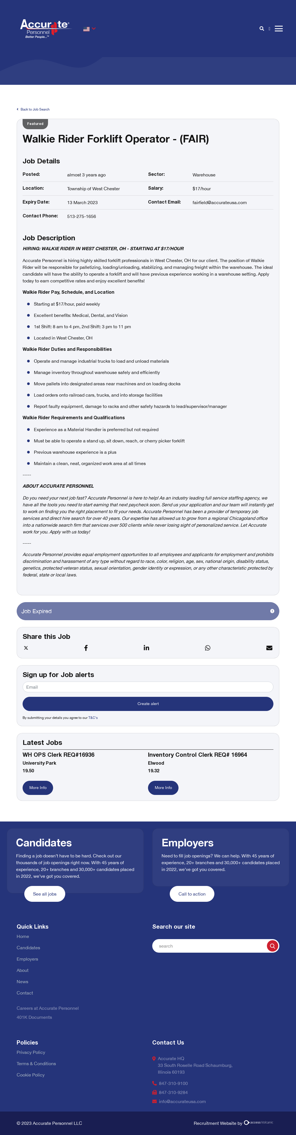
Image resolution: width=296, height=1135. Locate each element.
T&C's (93, 718)
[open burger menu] (279, 28)
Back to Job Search (33, 109)
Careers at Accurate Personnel (48, 1008)
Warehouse (204, 174)
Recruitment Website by (234, 1123)
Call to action (192, 893)
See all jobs (44, 893)
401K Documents (34, 1017)
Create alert (148, 703)
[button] (89, 28)
